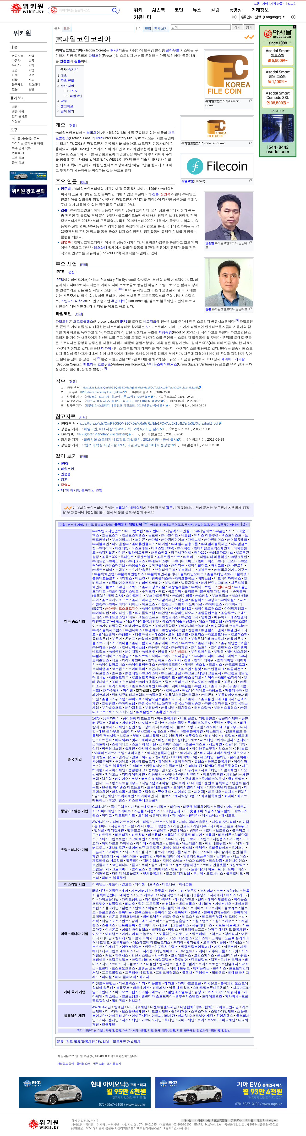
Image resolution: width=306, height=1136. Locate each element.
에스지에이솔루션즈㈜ (179, 621)
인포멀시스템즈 (166, 947)
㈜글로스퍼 (110, 535)
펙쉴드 (150, 791)
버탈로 (153, 908)
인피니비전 (193, 766)
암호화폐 (34, 84)
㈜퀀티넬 (131, 673)
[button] (245, 524)
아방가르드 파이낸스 (117, 843)
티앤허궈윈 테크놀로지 (224, 787)
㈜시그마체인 (142, 600)
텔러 (192, 964)
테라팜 (196, 783)
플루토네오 (234, 873)
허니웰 (107, 977)
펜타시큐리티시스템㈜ (128, 695)
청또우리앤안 (213, 774)
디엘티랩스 (168, 895)
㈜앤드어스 (170, 617)
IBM (95, 891)
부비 (136, 735)
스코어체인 (136, 839)
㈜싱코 (213, 600)
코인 (179, 10)
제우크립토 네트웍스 (117, 951)
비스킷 (140, 578)
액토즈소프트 (148, 617)
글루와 (159, 891)
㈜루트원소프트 (168, 557)
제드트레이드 (125, 815)
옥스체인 (206, 757)
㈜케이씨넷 (225, 660)
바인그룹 (217, 565)
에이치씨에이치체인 (215, 753)
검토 (169, 508)
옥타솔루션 (100, 639)
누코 (219, 891)
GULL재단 (100, 807)
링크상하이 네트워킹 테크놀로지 (162, 727)
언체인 (206, 617)
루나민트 (127, 557)
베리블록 (167, 908)
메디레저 (205, 903)
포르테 (103, 968)
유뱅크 (199, 992)
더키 (141, 983)
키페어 (209, 677)
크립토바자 (100, 869)
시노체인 (215, 744)
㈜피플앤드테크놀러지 (217, 699)
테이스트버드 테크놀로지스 (122, 964)
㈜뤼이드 (190, 557)
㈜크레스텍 (150, 673)
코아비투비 (136, 669)
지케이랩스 (151, 860)
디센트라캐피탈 (122, 826)
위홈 (243, 643)
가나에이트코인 (121, 822)
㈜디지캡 (184, 548)
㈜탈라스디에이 (229, 677)
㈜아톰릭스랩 (145, 613)
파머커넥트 (100, 873)
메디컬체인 (115, 830)
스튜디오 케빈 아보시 (180, 839)
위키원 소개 (83, 1063)
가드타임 (142, 822)
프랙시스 (219, 968)
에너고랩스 (135, 753)
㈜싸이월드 (228, 600)
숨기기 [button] (72, 69)
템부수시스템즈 (187, 996)
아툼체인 (166, 934)
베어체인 (148, 740)
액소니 (217, 934)
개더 (124, 891)
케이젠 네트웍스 (147, 884)
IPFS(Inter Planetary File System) (102, 392)
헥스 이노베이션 (121, 712)
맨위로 (296, 1124)
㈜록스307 (109, 557)
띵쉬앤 (159, 723)
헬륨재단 (108, 1024)
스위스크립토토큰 (111, 839)
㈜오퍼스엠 (239, 634)
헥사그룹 (185, 884)
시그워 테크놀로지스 (173, 925)
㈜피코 (193, 699)
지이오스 (112, 774)
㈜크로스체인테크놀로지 (202, 673)
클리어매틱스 (158, 869)
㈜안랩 (163, 613)
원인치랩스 (224, 1016)
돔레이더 (101, 826)
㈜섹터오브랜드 (203, 587)
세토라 (114, 884)
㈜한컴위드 (133, 707)
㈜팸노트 (215, 690)
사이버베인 (106, 811)
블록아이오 (162, 912)
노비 (180, 891)
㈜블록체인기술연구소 (231, 570)
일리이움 (223, 856)
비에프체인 (151, 916)
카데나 (200, 951)
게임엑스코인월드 (179, 531)
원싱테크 (122, 761)
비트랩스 (228, 735)
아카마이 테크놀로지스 (139, 934)
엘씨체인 (161, 757)
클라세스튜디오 (189, 677)
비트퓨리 (154, 835)
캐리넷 (233, 951)
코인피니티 (120, 865)
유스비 (114, 647)
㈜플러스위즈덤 (113, 699)
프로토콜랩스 (83, 321)
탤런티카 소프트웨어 (157, 996)
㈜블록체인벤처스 (130, 574)
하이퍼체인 (125, 796)
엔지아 (178, 942)
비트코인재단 (158, 1011)
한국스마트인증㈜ (188, 703)
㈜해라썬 (151, 707)
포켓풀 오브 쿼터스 (152, 968)
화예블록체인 (211, 796)
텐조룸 (180, 964)
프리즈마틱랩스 (167, 972)
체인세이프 (164, 951)
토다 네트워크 (230, 960)
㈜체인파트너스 (159, 660)
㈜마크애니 (117, 561)
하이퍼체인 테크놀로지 (154, 796)
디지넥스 (145, 723)
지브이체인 (209, 770)
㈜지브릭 (141, 656)
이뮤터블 (233, 992)
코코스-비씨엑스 (153, 779)
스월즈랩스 (200, 921)
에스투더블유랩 (210, 621)
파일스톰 (118, 791)
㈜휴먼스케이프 (167, 712)
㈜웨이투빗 (235, 639)
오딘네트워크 (178, 634)
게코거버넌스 (141, 891)
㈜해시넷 (168, 707)
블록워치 (181, 912)
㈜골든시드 (223, 531)
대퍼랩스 (126, 895)
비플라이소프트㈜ (122, 583)
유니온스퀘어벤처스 (162, 364)
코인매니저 (156, 669)
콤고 (135, 865)
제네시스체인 (237, 651)
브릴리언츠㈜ (165, 570)
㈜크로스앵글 (171, 673)
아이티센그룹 (122, 613)
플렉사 (187, 972)
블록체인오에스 (192, 574)
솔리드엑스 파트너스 (147, 921)
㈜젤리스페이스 (104, 656)
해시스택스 (210, 815)
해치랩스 (184, 707)
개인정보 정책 (65, 1063)
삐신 (161, 740)
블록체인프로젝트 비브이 (183, 835)
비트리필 (121, 835)
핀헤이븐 (202, 972)
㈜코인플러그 (214, 669)
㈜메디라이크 (185, 561)
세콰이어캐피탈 (233, 359)
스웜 (215, 921)
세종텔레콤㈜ (178, 587)
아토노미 (182, 934)
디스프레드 (139, 548)
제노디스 (239, 856)
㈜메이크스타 (228, 561)
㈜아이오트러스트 (208, 608)
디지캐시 (216, 895)
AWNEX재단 (101, 1007)
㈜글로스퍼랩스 (133, 535)
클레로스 (138, 869)
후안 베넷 (118, 301)
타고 (259, 1120)
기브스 (158, 822)
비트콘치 (105, 740)
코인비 (173, 669)
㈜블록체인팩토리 (220, 574)
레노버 (211, 727)
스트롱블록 (126, 925)
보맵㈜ (120, 570)
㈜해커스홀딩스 (225, 707)
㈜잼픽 (219, 651)
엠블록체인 (143, 634)
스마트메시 (100, 744)
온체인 (222, 757)
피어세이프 (182, 791)
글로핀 (153, 535)
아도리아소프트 (192, 929)
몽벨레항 (160, 830)
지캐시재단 (130, 1020)
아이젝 (141, 843)
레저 (140, 826)
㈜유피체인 (179, 647)
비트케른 (224, 835)
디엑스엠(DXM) (162, 548)
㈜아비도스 (213, 604)
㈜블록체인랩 (104, 574)
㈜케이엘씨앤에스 (141, 664)
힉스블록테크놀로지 (143, 800)
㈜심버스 (197, 600)
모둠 (146, 830)
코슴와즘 (215, 860)
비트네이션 (141, 988)
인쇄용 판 (18, 153)
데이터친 (128, 723)
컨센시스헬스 (141, 955)
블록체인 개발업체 (129, 508)
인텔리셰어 (154, 766)
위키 (138, 10)
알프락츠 (172, 843)
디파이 (106, 348)
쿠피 (145, 865)
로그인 (292, 3)
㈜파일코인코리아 (149, 690)
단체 (15, 75)
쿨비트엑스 (236, 779)
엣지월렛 (193, 942)
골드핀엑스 (119, 807)
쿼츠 (243, 955)
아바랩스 (112, 934)
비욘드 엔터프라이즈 (124, 916)
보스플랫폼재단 (133, 1011)
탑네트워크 (180, 783)
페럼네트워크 (180, 968)
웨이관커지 (183, 761)
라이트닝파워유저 (158, 899)
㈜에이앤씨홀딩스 (138, 626)
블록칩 (210, 835)
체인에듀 (138, 660)
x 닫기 (294, 26)
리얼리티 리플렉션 (213, 557)
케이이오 (121, 779)
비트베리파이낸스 (227, 578)
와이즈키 (131, 852)
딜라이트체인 (138, 552)
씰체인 (130, 748)
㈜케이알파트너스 (111, 664)
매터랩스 (168, 903)
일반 (31, 89)
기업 (31, 70)
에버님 (107, 938)
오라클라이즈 (218, 847)
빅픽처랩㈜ (189, 583)
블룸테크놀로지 (104, 578)
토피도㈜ (197, 682)
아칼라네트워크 (153, 992)
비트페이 (232, 916)
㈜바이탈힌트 (198, 565)
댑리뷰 (114, 723)
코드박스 (215, 664)
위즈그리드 (216, 992)
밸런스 (127, 908)
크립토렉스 (237, 865)
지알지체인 (228, 770)
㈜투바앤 (230, 682)
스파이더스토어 (171, 744)
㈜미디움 (178, 565)
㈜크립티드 (166, 677)
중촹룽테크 (136, 770)
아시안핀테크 (173, 811)
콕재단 (169, 1020)
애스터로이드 (192, 843)
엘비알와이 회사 (140, 938)
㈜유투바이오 (158, 647)
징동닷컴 (155, 774)
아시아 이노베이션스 (153, 748)
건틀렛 (114, 891)
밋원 (173, 731)
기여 (265, 3)
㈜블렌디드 (186, 570)
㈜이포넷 (148, 651)
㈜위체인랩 (229, 643)
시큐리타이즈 (202, 925)
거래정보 (260, 10)
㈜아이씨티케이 (153, 608)
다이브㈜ (194, 539)
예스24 (159, 634)
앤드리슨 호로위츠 (97, 364)
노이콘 (140, 539)
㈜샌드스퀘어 (129, 587)
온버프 (130, 639)
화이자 (144, 977)
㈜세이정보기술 (153, 587)
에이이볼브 (171, 847)
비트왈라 (138, 835)
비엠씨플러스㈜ (160, 578)
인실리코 (136, 766)
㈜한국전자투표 (216, 703)
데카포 (169, 983)
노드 (149, 327)
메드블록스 (187, 903)
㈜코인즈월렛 (191, 669)
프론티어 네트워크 (139, 972)
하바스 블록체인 (114, 878)
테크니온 (168, 884)
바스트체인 (214, 731)
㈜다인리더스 (214, 539)
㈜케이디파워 (204, 660)
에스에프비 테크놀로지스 (151, 942)
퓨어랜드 (164, 791)
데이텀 (244, 822)
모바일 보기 (114, 1063)
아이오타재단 (119, 1016)
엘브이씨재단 (142, 757)
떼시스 (231, 895)
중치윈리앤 (156, 770)
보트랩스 (222, 830)
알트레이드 (200, 934)
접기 (245, 524)
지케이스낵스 (173, 860)
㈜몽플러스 (136, 565)
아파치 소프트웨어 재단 (195, 1016)
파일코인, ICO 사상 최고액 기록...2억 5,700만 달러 (118, 396)
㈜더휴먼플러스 (143, 544)
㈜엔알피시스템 (173, 630)
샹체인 (182, 740)
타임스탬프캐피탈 (155, 783)
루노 (150, 826)
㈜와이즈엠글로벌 (151, 639)
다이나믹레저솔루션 (194, 822)
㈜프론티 (208, 695)
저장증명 (165, 332)
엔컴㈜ (193, 630)
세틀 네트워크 (179, 988)
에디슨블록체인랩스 (162, 753)
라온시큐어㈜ (181, 552)
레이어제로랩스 (219, 899)
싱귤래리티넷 (235, 744)
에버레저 (235, 843)
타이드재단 (186, 1020)
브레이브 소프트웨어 (205, 908)
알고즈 (127, 884)
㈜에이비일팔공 (110, 626)
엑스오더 (240, 753)
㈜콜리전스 (235, 669)
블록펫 (242, 574)
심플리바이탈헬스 (135, 929)
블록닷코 (123, 988)
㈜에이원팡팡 (165, 626)
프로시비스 (214, 873)
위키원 (249, 1120)
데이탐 (163, 544)
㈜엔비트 (151, 630)
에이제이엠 (188, 753)
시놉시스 (153, 811)
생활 (15, 79)
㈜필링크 (108, 703)
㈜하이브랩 (126, 703)
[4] (98, 357)
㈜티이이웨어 (168, 686)
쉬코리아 (174, 591)
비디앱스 (125, 578)
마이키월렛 (176, 723)
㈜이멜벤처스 (221, 647)
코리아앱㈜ (100, 669)
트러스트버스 (119, 686)
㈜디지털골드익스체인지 (212, 548)
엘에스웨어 (106, 634)
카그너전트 (183, 951)
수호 (161, 591)
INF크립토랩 (133, 531)
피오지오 (214, 791)
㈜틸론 (186, 686)
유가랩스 (235, 942)
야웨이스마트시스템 (109, 753)
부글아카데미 (223, 807)
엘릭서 (120, 938)
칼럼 (215, 10)
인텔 (148, 947)
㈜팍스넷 (172, 690)
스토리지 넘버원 (144, 744)
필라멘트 (218, 972)
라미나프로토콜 (189, 983)
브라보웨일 (150, 735)
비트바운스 (171, 916)
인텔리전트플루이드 (198, 856)
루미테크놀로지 (199, 723)
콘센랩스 (175, 779)
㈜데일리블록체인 (214, 544)
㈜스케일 (202, 595)
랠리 (201, 899)
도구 (13, 129)
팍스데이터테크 (194, 690)
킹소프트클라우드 (125, 783)
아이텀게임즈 (234, 608)
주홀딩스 (125, 656)
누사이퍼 (206, 891)
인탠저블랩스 (132, 947)
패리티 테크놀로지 (126, 873)
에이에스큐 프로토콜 (143, 847)
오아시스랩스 (182, 938)
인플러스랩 (173, 766)
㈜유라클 (99, 647)
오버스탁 (201, 938)
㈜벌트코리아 (102, 570)
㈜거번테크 (154, 531)
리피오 (130, 903)
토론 (257, 3)
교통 (31, 60)
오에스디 (238, 847)
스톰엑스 (108, 925)
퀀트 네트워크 (161, 865)
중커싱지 (174, 770)
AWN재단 (99, 822)
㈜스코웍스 (220, 595)
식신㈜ (183, 600)
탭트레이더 (179, 869)
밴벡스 (140, 908)
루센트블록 (145, 557)
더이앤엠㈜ (120, 544)
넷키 (171, 891)
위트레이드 (192, 852)
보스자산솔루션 (140, 570)
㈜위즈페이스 (208, 643)
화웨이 (229, 796)
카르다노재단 (152, 1020)
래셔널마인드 (185, 899)
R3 (103, 891)
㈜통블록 (214, 682)
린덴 (131, 727)
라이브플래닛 (108, 899)
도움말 (16, 121)
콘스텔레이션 (227, 955)
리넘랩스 (163, 826)
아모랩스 (165, 604)
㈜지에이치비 (204, 656)
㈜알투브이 (229, 613)
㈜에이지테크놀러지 (193, 626)
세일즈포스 (110, 921)
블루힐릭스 (193, 735)
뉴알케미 (233, 891)
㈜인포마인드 (201, 651)
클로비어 (181, 960)
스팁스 (205, 839)
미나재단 (112, 1011)
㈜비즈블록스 (185, 578)
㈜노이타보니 (122, 539)
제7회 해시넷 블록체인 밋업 (81, 490)
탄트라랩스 (199, 960)
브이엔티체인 (172, 735)
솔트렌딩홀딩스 (177, 921)
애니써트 (241, 748)
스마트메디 (134, 595)
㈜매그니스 (136, 561)
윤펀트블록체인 (219, 761)
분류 (60, 1041)
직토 (115, 660)
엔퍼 (221, 630)
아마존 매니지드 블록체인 (227, 929)
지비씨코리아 (162, 656)
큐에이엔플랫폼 (214, 865)
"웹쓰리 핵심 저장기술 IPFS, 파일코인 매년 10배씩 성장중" (123, 400)
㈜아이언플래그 (179, 608)
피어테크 (178, 699)
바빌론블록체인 (191, 731)
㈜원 (184, 639)
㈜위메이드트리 (166, 643)
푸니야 (198, 873)
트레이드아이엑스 (231, 869)
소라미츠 (124, 811)
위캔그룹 (174, 852)
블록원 (196, 912)
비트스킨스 (190, 916)
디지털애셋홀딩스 (193, 895)
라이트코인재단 (227, 1007)
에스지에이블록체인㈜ (142, 621)
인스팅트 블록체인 (112, 766)
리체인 (120, 727)
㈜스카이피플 (182, 595)
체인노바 (233, 774)
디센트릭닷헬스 (104, 983)
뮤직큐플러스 (158, 565)
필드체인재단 (104, 796)
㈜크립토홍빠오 (143, 677)
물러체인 (112, 908)
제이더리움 (144, 951)
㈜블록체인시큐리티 (162, 574)
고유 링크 (18, 157)
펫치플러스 (201, 968)
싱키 (95, 748)
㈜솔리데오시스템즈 (124, 591)
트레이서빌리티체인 (188, 787)
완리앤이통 (238, 757)
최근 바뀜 (18, 111)
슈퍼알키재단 (165, 600)
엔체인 (200, 847)
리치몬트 (211, 983)
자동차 (16, 60)
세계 (31, 65)
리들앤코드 (181, 826)
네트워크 (149, 321)
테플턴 (151, 964)
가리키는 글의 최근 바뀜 (27, 143)
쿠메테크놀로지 (213, 779)
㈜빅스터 (171, 583)
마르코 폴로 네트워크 (232, 826)
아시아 (16, 65)
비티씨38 (122, 740)
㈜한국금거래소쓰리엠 (155, 703)
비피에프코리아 (150, 583)
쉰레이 (241, 740)
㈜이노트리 (199, 647)
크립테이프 (100, 783)
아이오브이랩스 (126, 992)
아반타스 (105, 992)
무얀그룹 (143, 731)
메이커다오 (223, 903)
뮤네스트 (160, 731)
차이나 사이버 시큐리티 (182, 774)
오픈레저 (99, 852)
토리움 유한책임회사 (153, 815)
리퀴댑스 (99, 884)
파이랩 (128, 690)
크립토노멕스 (119, 960)
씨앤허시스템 (112, 748)
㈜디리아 (105, 548)
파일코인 (187, 181)
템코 (168, 682)
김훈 (208, 309)
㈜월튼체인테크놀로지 (207, 639)
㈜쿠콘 (117, 673)
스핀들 (139, 811)
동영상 (235, 10)
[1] (119, 289)
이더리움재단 (108, 1020)
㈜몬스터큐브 (115, 565)
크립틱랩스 (163, 960)
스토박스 (155, 839)
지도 (31, 79)
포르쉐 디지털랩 (178, 873)
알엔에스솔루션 (179, 992)
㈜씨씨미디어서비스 (124, 604)
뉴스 (197, 10)
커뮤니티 (142, 17)
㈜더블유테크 (237, 539)
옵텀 (222, 942)
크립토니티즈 (142, 960)
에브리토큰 (117, 847)
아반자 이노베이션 (188, 604)
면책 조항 (98, 1063)
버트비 (207, 830)
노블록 (171, 822)
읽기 (139, 28)
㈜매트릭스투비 (160, 561)
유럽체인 (146, 856)
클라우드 (172, 50)
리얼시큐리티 (203, 826)
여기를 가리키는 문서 (25, 138)
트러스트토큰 (208, 964)
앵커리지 (231, 934)
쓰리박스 (235, 839)
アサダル (236, 1120)
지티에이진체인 (133, 774)
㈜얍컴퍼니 (189, 617)
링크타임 (196, 727)
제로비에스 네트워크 (107, 860)
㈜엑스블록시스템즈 (107, 630)
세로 (194, 740)
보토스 (125, 735)
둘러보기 (17, 98)
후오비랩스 (117, 800)
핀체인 (243, 791)
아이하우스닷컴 (203, 748)
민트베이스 (178, 830)
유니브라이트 (126, 856)
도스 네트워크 (146, 895)
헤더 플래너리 (125, 977)
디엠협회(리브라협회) (196, 1007)
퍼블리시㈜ (233, 690)
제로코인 (230, 947)
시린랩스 (219, 839)
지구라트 (191, 770)
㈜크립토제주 (119, 677)
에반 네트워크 (215, 843)
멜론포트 (134, 830)
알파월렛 (223, 811)
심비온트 (112, 929)
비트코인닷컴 (212, 916)
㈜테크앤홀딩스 (150, 682)
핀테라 (194, 815)
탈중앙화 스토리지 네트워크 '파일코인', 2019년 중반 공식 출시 (125, 405)
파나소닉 (179, 815)
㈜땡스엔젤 (159, 552)
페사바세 (232, 996)
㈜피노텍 (135, 699)
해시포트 (228, 815)
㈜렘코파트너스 (221, 552)
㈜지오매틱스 (228, 656)
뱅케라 (195, 830)
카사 (177, 660)
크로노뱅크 (130, 996)
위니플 (124, 643)
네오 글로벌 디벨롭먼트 (197, 718)
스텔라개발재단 (222, 1011)
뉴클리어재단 (228, 718)
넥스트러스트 (231, 535)
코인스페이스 (204, 955)
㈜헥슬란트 (144, 712)
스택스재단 (199, 1011)
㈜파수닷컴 (111, 690)
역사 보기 (161, 28)
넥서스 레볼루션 (206, 535)
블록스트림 (143, 912)
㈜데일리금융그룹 (184, 544)
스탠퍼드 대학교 (73, 301)
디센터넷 (121, 548)
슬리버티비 (146, 925)
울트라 (159, 852)
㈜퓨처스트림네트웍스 (181, 695)
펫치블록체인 (153, 873)
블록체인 (17, 84)
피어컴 (199, 791)
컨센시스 (121, 955)
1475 (96, 718)
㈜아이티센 (100, 613)
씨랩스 (173, 929)
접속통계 (285, 1124)
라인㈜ (175, 807)
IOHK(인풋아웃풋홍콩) (222, 766)
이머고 (107, 815)
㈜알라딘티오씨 (183, 613)
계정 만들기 (277, 3)
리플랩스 (115, 903)
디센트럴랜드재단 (163, 1007)
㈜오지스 (197, 634)
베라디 (182, 908)
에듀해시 (221, 617)
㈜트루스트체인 (143, 686)
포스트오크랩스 (123, 968)
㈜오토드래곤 (218, 634)
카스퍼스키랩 (196, 860)
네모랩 (186, 535)
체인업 (107, 779)
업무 (31, 75)
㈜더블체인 (100, 544)
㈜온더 (117, 639)
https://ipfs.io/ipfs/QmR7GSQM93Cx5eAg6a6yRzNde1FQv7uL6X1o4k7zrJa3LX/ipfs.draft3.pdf (140, 387)
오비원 (216, 938)
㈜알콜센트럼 (208, 613)
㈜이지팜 (131, 651)
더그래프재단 (137, 1007)
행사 (220, 1030)
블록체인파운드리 (217, 912)
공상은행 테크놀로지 (138, 718)
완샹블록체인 (102, 761)
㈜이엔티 (115, 651)
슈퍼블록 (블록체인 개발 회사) (207, 591)
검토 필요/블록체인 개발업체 (87, 1041)
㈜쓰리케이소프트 (115, 600)
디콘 (121, 552)
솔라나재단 (179, 1011)
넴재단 (119, 1007)
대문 (13, 47)
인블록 (163, 651)
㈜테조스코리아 (123, 682)
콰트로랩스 (100, 673)
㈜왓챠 (173, 639)
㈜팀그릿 (201, 686)
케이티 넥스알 (195, 664)
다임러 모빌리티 (224, 822)
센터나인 (224, 587)
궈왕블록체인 (167, 718)
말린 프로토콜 (148, 903)
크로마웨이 (120, 869)
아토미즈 (156, 843)
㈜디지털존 (106, 552)
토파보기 (181, 682)
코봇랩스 (118, 669)
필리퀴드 (118, 1000)
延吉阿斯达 (220, 1120)
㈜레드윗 (99, 561)
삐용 (171, 740)
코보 (134, 779)
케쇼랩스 (112, 996)
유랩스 (199, 761)
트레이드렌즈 (212, 996)
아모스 (97, 934)
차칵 (125, 660)
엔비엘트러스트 (104, 757)
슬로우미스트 (196, 744)
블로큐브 (231, 908)
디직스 (162, 807)
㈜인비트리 (179, 651)
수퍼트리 (148, 591)
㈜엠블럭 (125, 634)
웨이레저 (165, 761)
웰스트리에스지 (104, 643)
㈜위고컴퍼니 (142, 643)
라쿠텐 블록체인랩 (196, 807)
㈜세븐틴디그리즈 (214, 583)
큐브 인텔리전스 (187, 865)
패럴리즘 (135, 791)
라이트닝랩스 (132, 899)
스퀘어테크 (120, 744)
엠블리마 (162, 938)
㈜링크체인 (238, 557)
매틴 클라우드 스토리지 (116, 731)
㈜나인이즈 (169, 535)
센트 (125, 921)
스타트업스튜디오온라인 (211, 988)
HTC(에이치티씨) (184, 757)
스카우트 (228, 921)
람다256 (200, 552)
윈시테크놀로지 (143, 761)
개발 (31, 55)
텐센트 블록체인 (216, 783)
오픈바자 (209, 942)
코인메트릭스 (181, 955)
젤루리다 (133, 860)
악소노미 (225, 748)
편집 (148, 28)
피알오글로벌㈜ (156, 699)
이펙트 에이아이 (168, 856)
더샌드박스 (127, 983)
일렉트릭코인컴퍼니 (196, 947)
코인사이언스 (235, 860)
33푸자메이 (111, 718)
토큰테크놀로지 (158, 787)
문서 (57, 28)
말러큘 (99, 830)
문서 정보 (18, 162)
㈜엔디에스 (133, 630)
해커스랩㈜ (202, 707)
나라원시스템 (203, 1120)
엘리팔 (124, 757)
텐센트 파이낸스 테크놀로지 (123, 787)
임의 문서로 (19, 116)
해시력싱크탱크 (186, 796)
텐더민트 (166, 964)
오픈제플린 (121, 942)
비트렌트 (105, 835)
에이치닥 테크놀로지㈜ (228, 626)
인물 (15, 89)
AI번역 (158, 10)
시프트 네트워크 (227, 925)
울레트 (147, 852)
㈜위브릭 (188, 643)
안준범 (209, 243)
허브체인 (135, 1000)
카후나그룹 (216, 951)
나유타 (136, 807)
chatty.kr (270, 1120)
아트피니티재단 (163, 1016)
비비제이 (212, 735)
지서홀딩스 (183, 656)
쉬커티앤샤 (225, 740)
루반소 (219, 723)
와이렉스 (115, 852)
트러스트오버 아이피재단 (216, 1020)
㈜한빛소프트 (112, 707)
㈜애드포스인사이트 (120, 617)
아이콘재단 (140, 1016)
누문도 (192, 891)
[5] (105, 368)
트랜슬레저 (229, 964)
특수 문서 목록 (21, 148)
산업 (15, 70)
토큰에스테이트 (202, 869)
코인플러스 (100, 865)
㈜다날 (153, 539)
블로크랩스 (106, 912)
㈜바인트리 (235, 565)
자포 (217, 947)
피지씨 (229, 791)
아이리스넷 (180, 748)
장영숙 (165, 194)
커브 (108, 955)
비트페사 (159, 988)
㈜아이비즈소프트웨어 (122, 608)
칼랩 (187, 660)
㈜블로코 (204, 570)
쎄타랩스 (158, 929)
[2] (122, 289)
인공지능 (17, 55)
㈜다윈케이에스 (173, 539)
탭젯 (214, 960)
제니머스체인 (115, 770)
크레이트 (99, 960)
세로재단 (206, 740)
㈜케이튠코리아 (170, 664)
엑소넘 (187, 847)
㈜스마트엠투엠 (157, 595)
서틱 (95, 921)
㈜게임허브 (204, 531)
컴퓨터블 (161, 955)
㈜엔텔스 (207, 630)
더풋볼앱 (155, 983)
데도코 (148, 807)
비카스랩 (204, 578)
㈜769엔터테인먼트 (106, 531)
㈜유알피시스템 (133, 647)
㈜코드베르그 (235, 664)
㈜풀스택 (155, 695)
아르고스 (148, 604)
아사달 (187, 1120)
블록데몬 (125, 912)
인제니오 (112, 947)
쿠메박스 (191, 779)
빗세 (135, 740)
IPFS (114, 50)
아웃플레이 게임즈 (200, 811)
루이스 (232, 723)
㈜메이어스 (206, 561)
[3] (237, 320)
